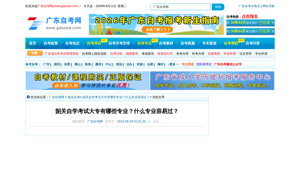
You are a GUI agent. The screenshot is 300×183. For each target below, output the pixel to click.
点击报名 (250, 16)
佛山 (77, 64)
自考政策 (51, 43)
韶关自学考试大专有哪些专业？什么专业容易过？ (116, 97)
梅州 (160, 64)
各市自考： (33, 64)
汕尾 (150, 64)
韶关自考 (74, 97)
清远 (119, 64)
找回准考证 (204, 64)
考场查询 (148, 53)
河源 (140, 64)
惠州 (98, 64)
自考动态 (72, 43)
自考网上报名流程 (94, 53)
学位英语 (188, 64)
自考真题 (188, 43)
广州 (46, 64)
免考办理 (182, 53)
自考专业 (144, 43)
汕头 (129, 64)
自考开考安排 (119, 43)
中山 (108, 64)
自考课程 (231, 43)
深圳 (57, 64)
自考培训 (94, 43)
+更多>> (173, 64)
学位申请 (261, 53)
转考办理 (198, 53)
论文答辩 (245, 53)
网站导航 (269, 6)
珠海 (88, 64)
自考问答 (253, 43)
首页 (32, 43)
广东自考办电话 (249, 6)
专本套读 (209, 43)
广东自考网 (56, 97)
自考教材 (166, 43)
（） (134, 121)
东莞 (67, 64)
